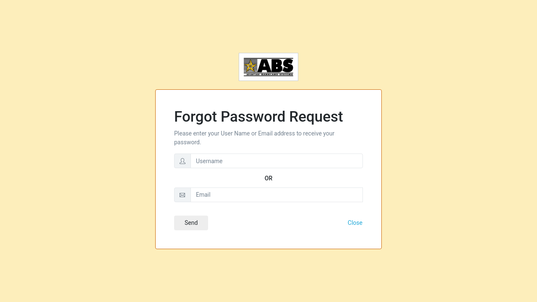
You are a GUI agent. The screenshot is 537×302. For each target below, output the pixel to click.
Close (355, 222)
